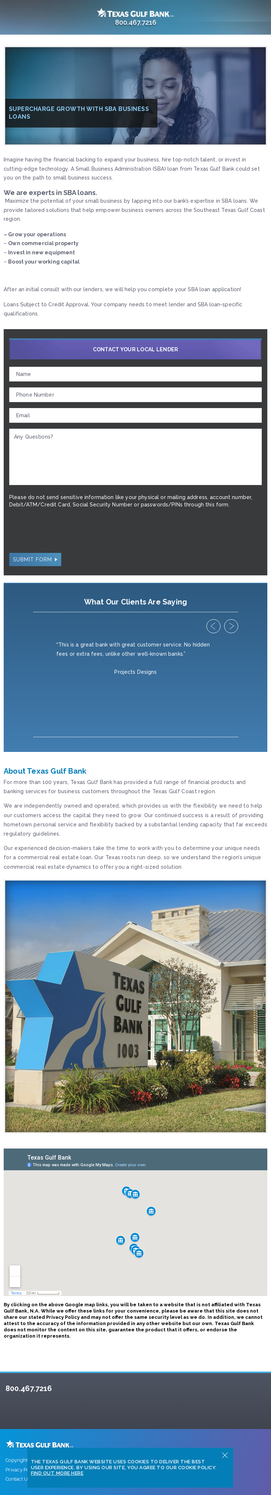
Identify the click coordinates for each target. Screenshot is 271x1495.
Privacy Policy (22, 1470)
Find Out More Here (57, 1473)
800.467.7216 (29, 1388)
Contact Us (18, 1479)
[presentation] (65, 532)
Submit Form (32, 559)
